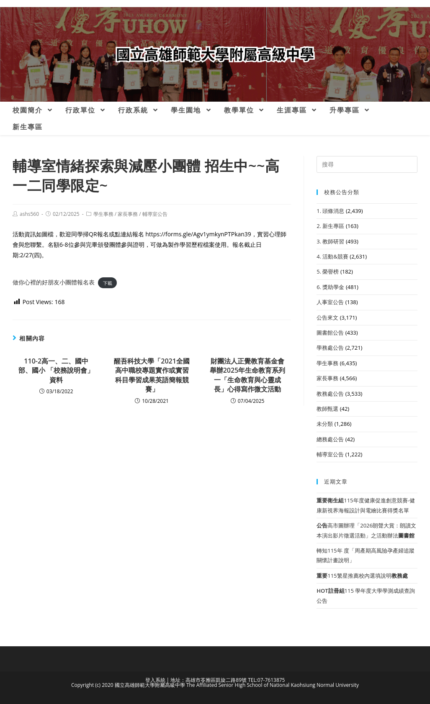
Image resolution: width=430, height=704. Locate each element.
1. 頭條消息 (330, 211)
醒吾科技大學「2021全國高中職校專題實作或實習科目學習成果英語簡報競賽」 (152, 375)
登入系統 (155, 680)
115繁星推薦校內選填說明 (362, 575)
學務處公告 (330, 347)
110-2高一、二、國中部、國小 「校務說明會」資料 (56, 370)
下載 (107, 282)
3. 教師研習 (330, 241)
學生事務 (103, 214)
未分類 (325, 424)
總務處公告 (330, 439)
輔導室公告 (154, 214)
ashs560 (29, 214)
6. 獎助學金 (330, 287)
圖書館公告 (330, 332)
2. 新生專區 (330, 226)
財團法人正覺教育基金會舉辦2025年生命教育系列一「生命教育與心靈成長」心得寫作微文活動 (248, 375)
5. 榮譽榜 (328, 271)
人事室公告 (330, 302)
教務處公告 (330, 393)
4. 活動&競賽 (332, 256)
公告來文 (327, 317)
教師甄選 (327, 408)
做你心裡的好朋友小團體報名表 (54, 282)
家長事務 (128, 214)
